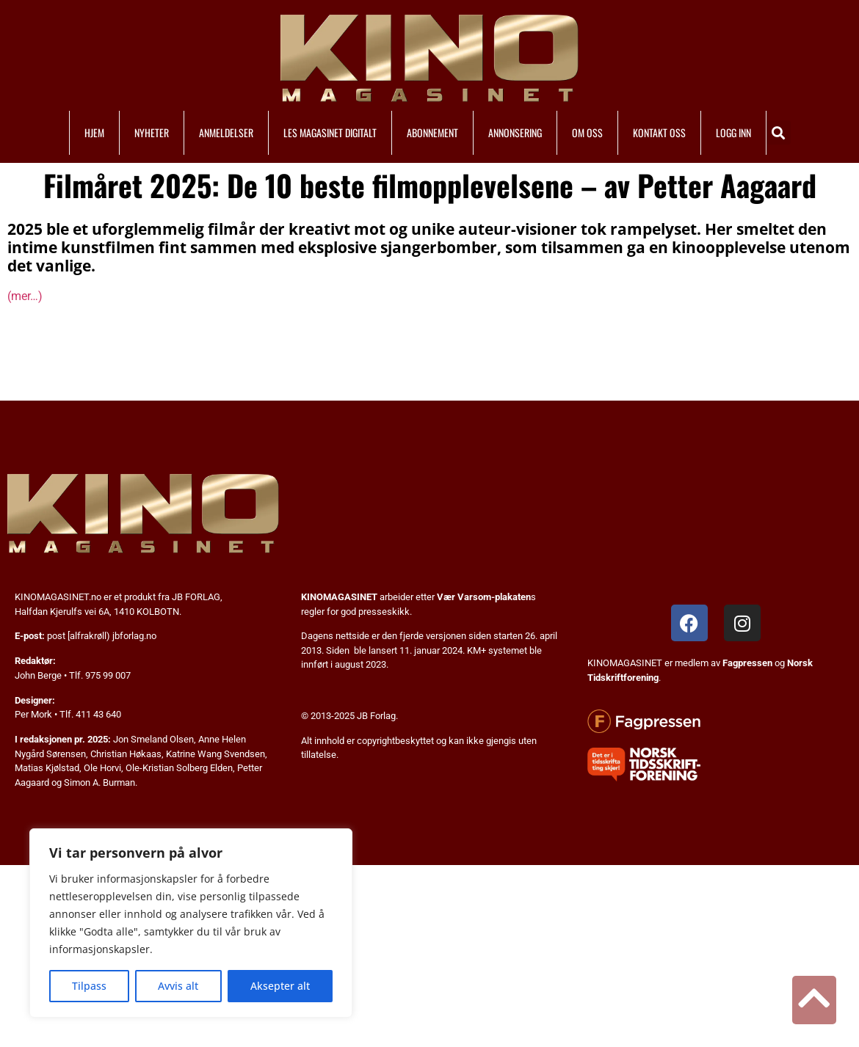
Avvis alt (178, 986)
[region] (190, 923)
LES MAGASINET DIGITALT (330, 132)
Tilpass (89, 986)
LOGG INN (733, 132)
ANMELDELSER (226, 132)
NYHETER (151, 132)
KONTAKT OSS (659, 132)
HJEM (94, 132)
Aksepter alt (280, 986)
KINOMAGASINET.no (58, 596)
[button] (778, 132)
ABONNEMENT (432, 132)
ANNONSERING (515, 132)
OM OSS (587, 132)
